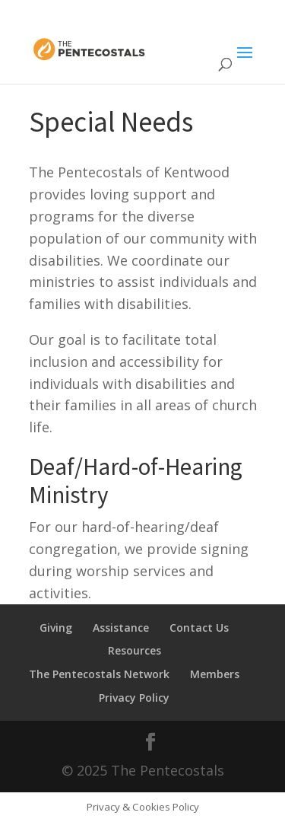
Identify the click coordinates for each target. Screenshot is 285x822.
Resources (134, 650)
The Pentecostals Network (99, 674)
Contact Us (199, 627)
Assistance (121, 627)
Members (214, 674)
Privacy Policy (134, 697)
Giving (56, 627)
